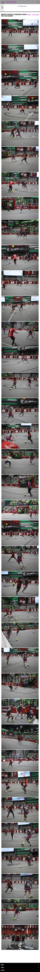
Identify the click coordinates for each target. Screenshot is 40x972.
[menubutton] (38, 2)
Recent (29, 14)
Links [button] (2, 965)
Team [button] (2, 967)
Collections (35, 14)
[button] (20, 31)
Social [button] (2, 970)
